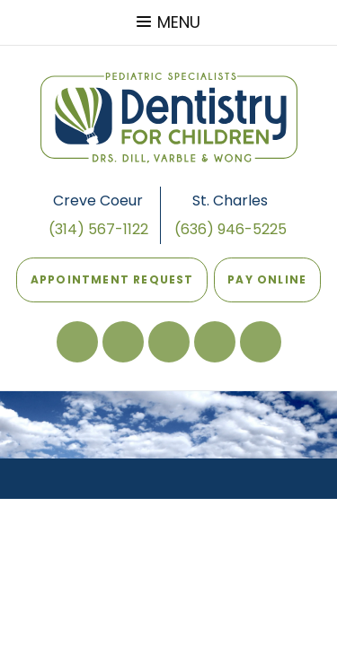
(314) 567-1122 (98, 229)
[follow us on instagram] (260, 341)
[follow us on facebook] (77, 341)
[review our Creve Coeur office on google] (168, 341)
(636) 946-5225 (230, 229)
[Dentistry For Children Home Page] (168, 117)
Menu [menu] (168, 22)
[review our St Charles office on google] (123, 341)
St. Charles (230, 200)
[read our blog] (214, 341)
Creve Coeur (98, 200)
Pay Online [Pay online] (264, 272)
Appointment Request (112, 279)
